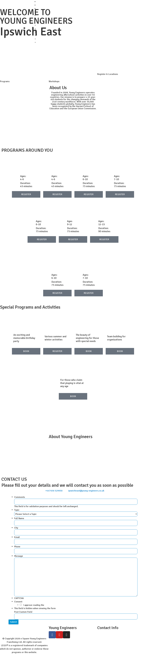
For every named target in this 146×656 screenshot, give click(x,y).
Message (19, 556)
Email (17, 537)
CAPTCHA (19, 598)
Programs (5, 81)
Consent (18, 602)
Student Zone (43, 5)
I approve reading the (33, 605)
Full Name (19, 518)
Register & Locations (107, 74)
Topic (17, 510)
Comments (19, 497)
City (16, 528)
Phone (17, 546)
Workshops (54, 81)
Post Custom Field (23, 612)
